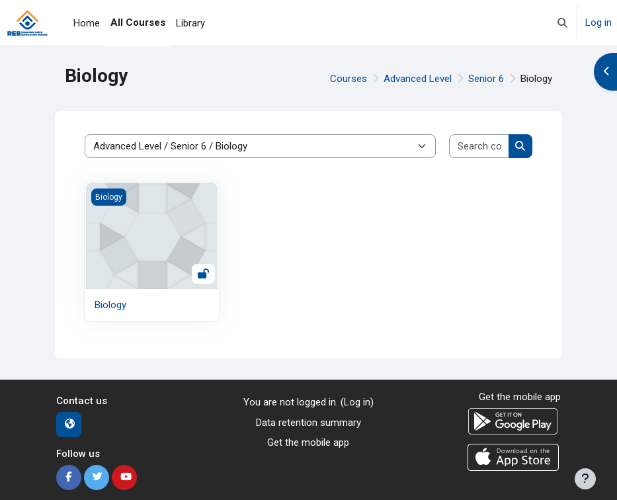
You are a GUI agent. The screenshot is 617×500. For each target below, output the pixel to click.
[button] (562, 23)
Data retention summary (308, 423)
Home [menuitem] (86, 23)
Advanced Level (418, 79)
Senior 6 (486, 79)
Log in (598, 22)
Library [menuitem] (190, 23)
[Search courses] (479, 146)
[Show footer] (585, 478)
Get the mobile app (308, 442)
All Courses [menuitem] (137, 22)
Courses (348, 79)
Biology (110, 305)
